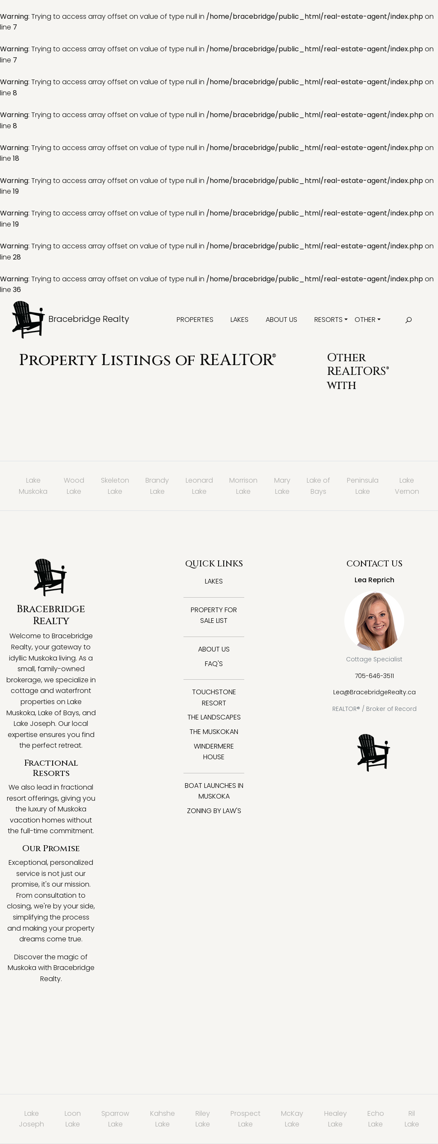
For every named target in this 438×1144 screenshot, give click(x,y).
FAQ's (214, 664)
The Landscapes (214, 717)
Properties (195, 319)
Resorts (328, 319)
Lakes (240, 319)
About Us (281, 319)
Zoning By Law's (214, 811)
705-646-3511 (374, 676)
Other (365, 319)
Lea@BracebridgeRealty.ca (374, 692)
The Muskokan (213, 732)
